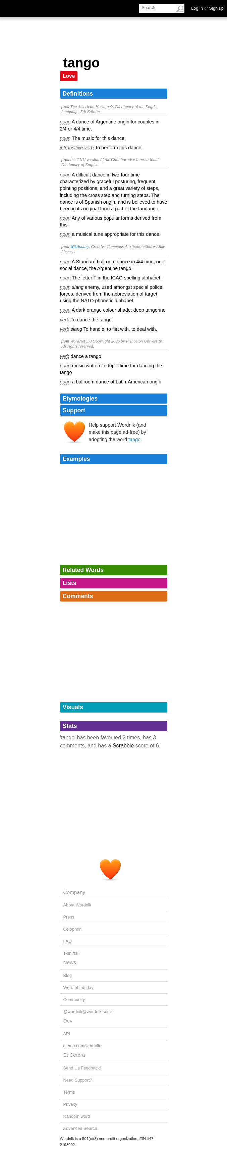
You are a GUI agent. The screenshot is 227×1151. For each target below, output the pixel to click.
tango (134, 439)
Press (68, 917)
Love (69, 76)
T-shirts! (71, 953)
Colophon (72, 929)
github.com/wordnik (81, 1045)
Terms (69, 1092)
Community (74, 999)
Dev (67, 1021)
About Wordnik (77, 904)
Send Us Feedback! (82, 1067)
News (69, 962)
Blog (67, 975)
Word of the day (78, 987)
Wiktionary (79, 246)
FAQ (67, 941)
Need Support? (77, 1080)
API (66, 1033)
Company (74, 892)
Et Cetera (74, 1055)
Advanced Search (80, 1128)
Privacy (70, 1104)
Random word (76, 1116)
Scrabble (123, 745)
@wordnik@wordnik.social (88, 1011)
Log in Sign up (207, 8)
